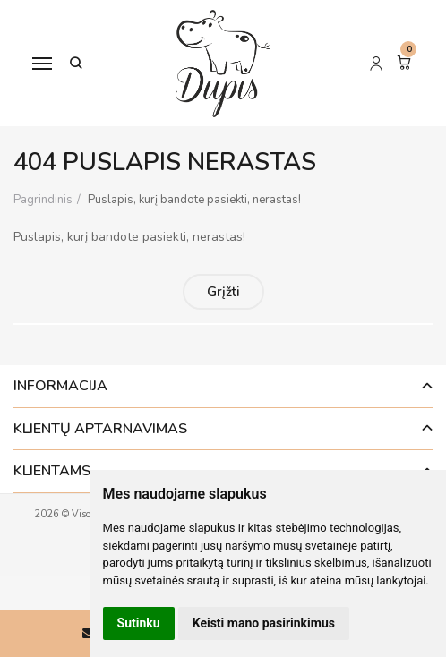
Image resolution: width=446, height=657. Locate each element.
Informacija (60, 386)
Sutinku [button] (138, 623)
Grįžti (223, 292)
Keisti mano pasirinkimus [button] (264, 623)
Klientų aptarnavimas (100, 429)
